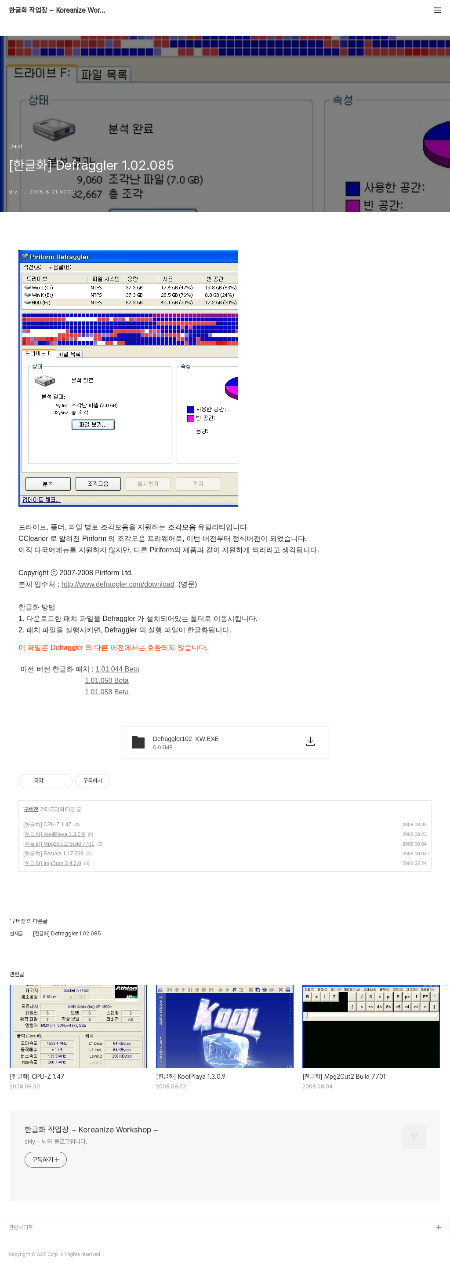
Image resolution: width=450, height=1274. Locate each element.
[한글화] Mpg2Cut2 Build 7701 (58, 844)
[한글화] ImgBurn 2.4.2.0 (52, 863)
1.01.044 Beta (117, 669)
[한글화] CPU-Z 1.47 (47, 824)
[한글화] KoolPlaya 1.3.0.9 (54, 834)
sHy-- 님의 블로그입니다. (56, 1141)
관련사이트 (21, 1227)
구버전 (31, 809)
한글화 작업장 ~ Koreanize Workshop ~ (57, 11)
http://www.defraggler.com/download (118, 584)
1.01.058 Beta (107, 692)
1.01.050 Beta (107, 680)
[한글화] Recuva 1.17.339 (53, 854)
